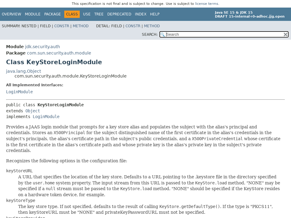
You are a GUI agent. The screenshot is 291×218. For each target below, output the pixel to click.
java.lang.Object (23, 71)
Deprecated (119, 14)
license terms (206, 4)
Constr (61, 26)
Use (87, 14)
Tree (99, 14)
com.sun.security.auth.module (59, 53)
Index (140, 14)
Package (52, 14)
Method (81, 26)
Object (32, 110)
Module (33, 14)
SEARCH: (150, 34)
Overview (11, 14)
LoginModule (19, 91)
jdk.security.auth (42, 46)
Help (154, 14)
